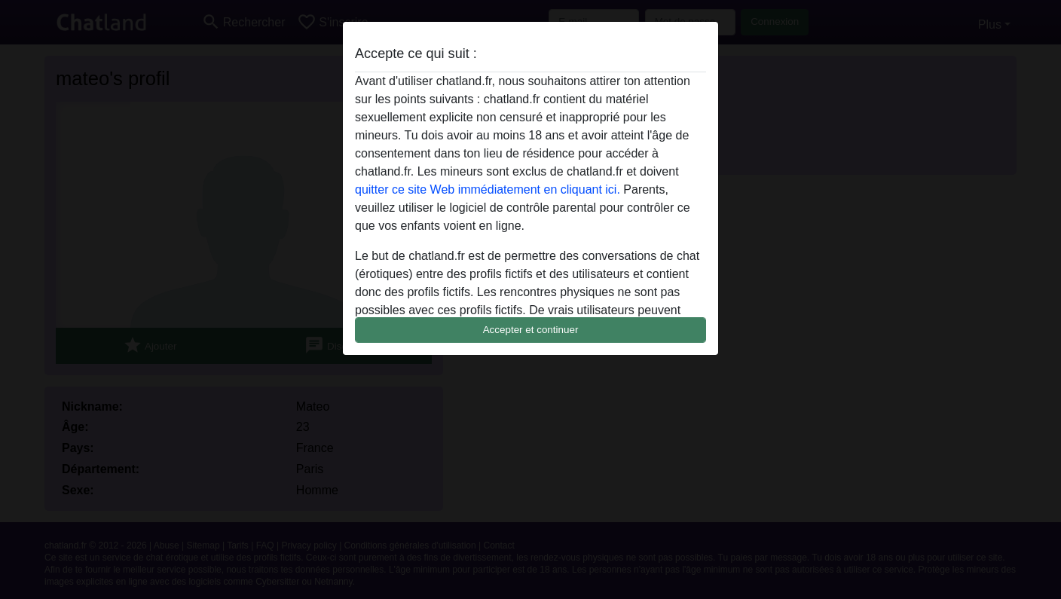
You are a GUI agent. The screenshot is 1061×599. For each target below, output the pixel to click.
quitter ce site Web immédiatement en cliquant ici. (487, 189)
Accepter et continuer (531, 329)
